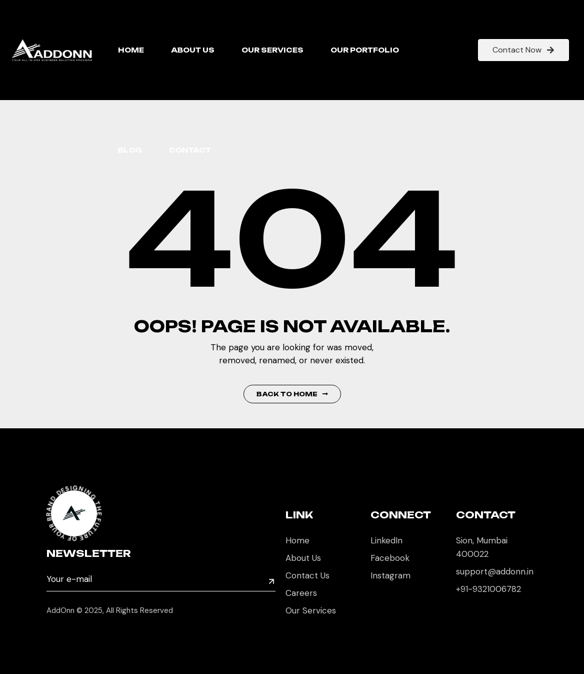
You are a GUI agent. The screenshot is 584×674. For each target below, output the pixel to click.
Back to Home (292, 394)
